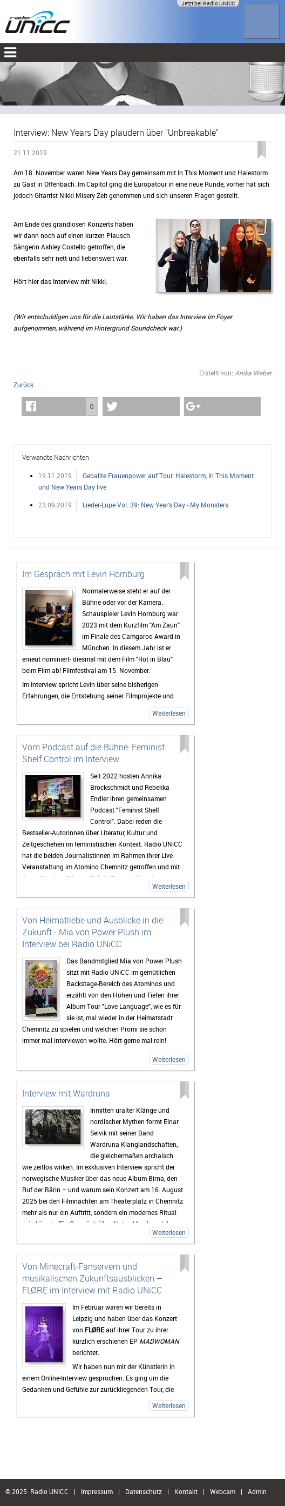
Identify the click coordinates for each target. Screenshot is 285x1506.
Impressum (97, 1491)
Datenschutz (143, 1491)
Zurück (23, 384)
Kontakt (186, 1491)
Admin (257, 1491)
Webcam (222, 1491)
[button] (60, 406)
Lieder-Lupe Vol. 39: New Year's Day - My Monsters (155, 504)
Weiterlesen (169, 713)
